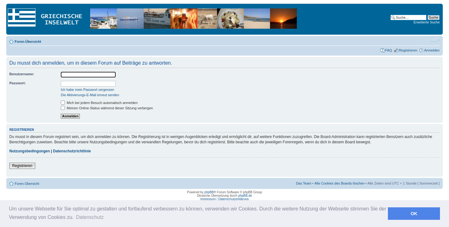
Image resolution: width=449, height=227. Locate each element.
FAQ (388, 50)
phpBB (209, 192)
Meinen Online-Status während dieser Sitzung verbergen (107, 108)
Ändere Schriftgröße (435, 40)
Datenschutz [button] (90, 217)
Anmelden (432, 50)
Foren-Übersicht (28, 41)
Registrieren (408, 50)
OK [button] (414, 213)
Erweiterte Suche (426, 22)
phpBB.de (245, 195)
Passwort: (17, 83)
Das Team (303, 183)
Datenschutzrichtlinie (72, 151)
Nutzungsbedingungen (29, 151)
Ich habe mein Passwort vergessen (87, 89)
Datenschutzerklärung (233, 199)
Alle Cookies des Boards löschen (339, 183)
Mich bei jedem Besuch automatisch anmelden (99, 103)
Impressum (208, 199)
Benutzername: (21, 74)
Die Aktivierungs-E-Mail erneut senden (90, 95)
